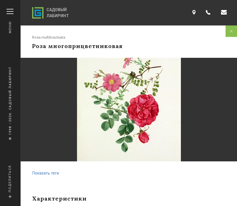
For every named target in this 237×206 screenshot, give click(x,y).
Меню (10, 21)
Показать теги (45, 173)
